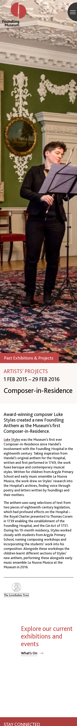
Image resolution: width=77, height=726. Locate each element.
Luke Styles (12, 439)
